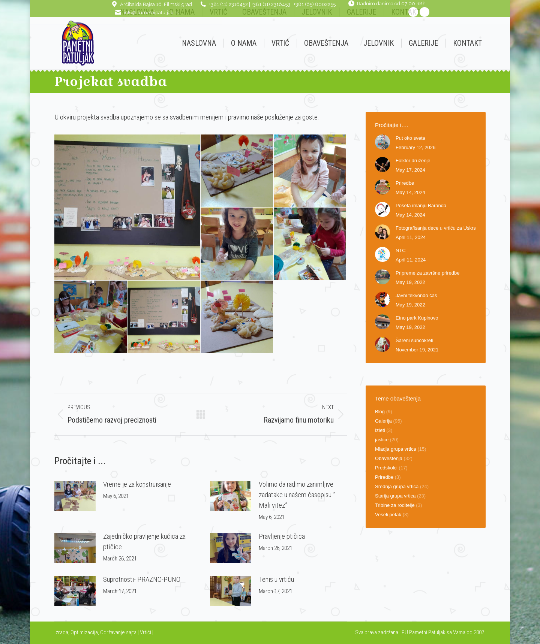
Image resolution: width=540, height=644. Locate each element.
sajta (131, 632)
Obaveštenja (388, 458)
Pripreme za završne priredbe (428, 273)
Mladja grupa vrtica (395, 449)
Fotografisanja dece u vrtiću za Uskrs (436, 228)
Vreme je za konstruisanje (137, 484)
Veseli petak (388, 514)
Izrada (61, 632)
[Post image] (75, 496)
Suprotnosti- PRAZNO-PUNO (141, 579)
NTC (401, 250)
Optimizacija (84, 632)
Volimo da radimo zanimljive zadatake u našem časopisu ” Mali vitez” (297, 495)
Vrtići (146, 632)
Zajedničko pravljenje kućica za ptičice (144, 541)
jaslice (381, 439)
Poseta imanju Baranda (421, 205)
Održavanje (112, 632)
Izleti (380, 430)
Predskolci (386, 468)
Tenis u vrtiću (276, 579)
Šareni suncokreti (414, 340)
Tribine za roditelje (395, 505)
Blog (380, 411)
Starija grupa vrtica (395, 496)
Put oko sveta (410, 138)
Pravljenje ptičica (282, 536)
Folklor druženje (413, 160)
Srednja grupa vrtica (396, 486)
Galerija (383, 421)
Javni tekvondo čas (416, 295)
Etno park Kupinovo (417, 318)
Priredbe (405, 183)
